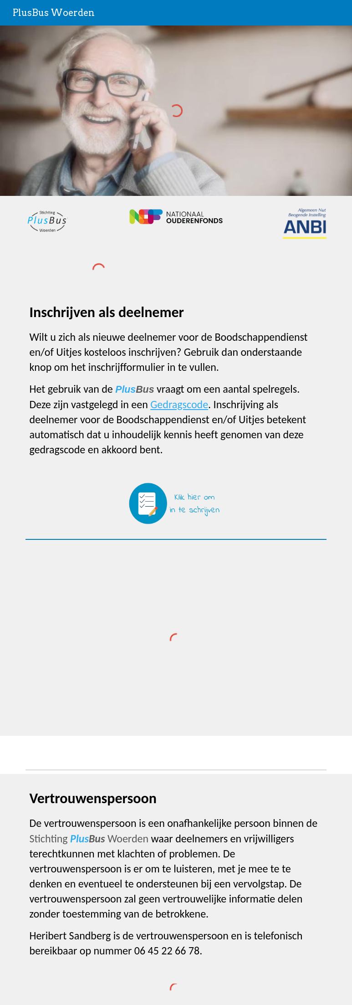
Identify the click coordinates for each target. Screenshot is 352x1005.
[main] (176, 380)
